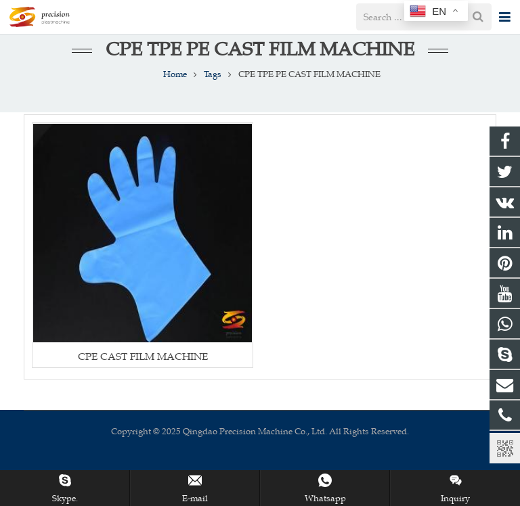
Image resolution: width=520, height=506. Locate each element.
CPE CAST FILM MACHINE (143, 376)
